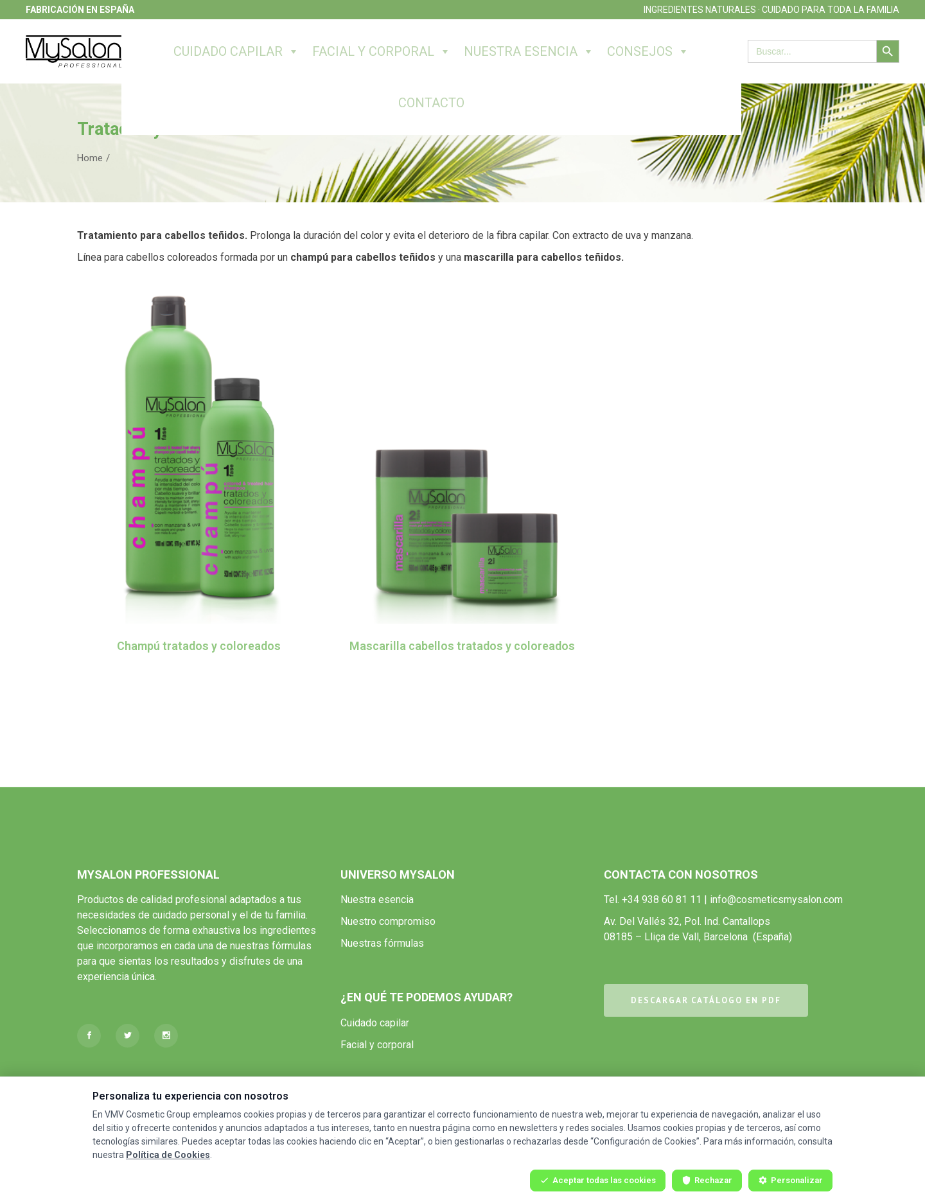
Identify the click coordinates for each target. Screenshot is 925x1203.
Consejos (648, 51)
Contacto (431, 102)
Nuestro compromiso (388, 921)
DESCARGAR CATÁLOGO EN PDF (706, 1000)
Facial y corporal (381, 51)
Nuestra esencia (529, 51)
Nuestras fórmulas (382, 943)
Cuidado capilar (236, 51)
